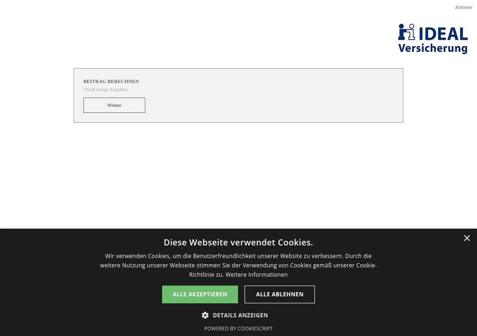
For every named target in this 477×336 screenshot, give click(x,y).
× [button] (466, 238)
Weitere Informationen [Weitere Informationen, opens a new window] (256, 275)
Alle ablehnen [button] (280, 294)
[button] (238, 314)
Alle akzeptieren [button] (200, 294)
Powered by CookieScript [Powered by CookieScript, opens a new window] (238, 328)
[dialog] (238, 282)
